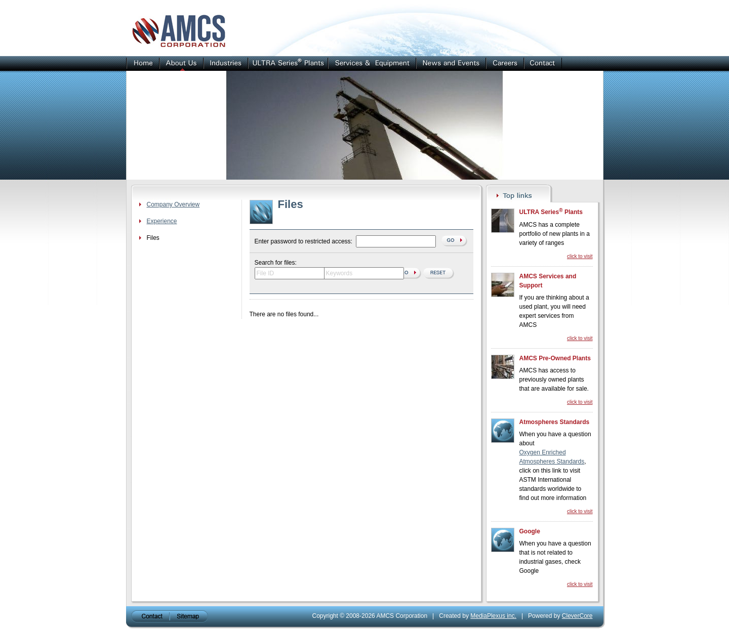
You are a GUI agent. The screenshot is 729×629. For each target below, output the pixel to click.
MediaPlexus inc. (493, 615)
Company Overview (173, 204)
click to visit (580, 256)
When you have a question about (555, 439)
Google (529, 531)
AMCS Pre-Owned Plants (555, 358)
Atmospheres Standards (554, 422)
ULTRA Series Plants (551, 211)
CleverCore (577, 615)
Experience (162, 221)
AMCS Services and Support (548, 281)
